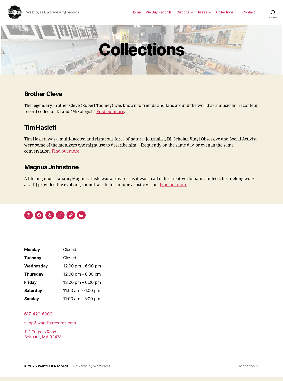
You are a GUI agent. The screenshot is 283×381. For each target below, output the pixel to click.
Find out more (110, 115)
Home (136, 14)
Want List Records (53, 370)
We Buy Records (159, 14)
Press (202, 14)
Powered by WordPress (92, 370)
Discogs (183, 14)
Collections (225, 14)
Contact (248, 14)
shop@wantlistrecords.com (50, 326)
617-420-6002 (38, 317)
